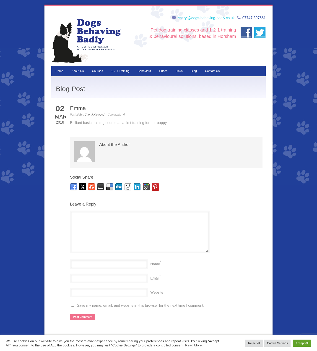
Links (179, 71)
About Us (78, 71)
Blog (194, 71)
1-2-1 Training (120, 71)
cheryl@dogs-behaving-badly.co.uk (206, 18)
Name (155, 264)
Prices (163, 71)
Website (157, 292)
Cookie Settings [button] (277, 343)
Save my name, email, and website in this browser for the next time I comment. (140, 305)
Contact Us (212, 71)
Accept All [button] (302, 343)
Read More (193, 345)
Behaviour (144, 71)
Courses (97, 71)
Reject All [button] (254, 343)
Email (154, 278)
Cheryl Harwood (94, 114)
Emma (78, 108)
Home (59, 71)
